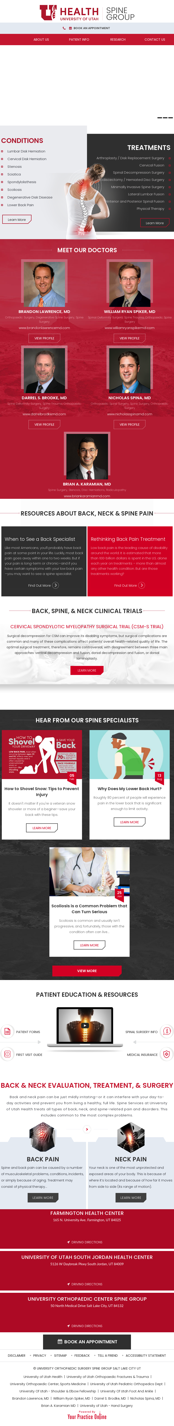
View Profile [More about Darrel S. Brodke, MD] (44, 424)
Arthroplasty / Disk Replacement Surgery (130, 158)
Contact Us (155, 39)
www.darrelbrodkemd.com (44, 414)
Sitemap (60, 1355)
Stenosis (14, 166)
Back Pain (43, 1159)
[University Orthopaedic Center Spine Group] (87, 12)
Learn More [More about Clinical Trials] (87, 670)
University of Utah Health (43, 1377)
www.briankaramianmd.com (87, 496)
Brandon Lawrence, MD (44, 311)
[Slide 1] (159, 117)
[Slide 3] (170, 117)
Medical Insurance (142, 1055)
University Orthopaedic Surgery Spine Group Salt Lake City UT (89, 1368)
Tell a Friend (108, 1355)
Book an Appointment (92, 28)
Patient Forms (28, 1032)
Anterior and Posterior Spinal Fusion (135, 201)
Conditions (22, 140)
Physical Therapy (150, 208)
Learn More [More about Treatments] (155, 223)
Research (118, 39)
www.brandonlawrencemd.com (44, 328)
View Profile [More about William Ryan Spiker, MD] (130, 338)
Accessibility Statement (146, 1355)
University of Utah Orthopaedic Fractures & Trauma (108, 1377)
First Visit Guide (29, 1055)
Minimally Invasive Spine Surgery (137, 186)
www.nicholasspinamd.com (129, 414)
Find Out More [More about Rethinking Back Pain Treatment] (125, 585)
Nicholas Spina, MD (130, 398)
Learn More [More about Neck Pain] (131, 1197)
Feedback (82, 1355)
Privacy (39, 1355)
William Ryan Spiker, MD (129, 311)
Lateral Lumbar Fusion (146, 194)
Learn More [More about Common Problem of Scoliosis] (89, 945)
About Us (41, 39)
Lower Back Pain (20, 205)
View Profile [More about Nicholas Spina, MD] (130, 424)
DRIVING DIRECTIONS (87, 1242)
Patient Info (79, 39)
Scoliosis (14, 189)
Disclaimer (16, 1355)
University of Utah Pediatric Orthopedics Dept (126, 1384)
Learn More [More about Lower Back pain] (129, 822)
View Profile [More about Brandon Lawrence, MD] (44, 338)
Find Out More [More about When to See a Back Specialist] (39, 585)
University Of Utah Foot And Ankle (126, 1391)
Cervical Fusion (151, 165)
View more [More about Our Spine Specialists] (87, 971)
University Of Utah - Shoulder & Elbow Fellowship (57, 1391)
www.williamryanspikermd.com (130, 328)
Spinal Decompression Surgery (138, 172)
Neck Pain (131, 1159)
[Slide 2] (165, 117)
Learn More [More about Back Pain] (43, 1197)
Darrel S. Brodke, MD (44, 398)
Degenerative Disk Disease (30, 197)
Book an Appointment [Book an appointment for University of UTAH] (90, 1342)
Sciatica (14, 174)
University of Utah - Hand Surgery (106, 1405)
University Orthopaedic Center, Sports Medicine (48, 1384)
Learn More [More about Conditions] (17, 219)
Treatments (149, 147)
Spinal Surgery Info (142, 1032)
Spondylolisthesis (21, 182)
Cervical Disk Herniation (26, 158)
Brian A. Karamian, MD (87, 484)
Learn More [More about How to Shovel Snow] (42, 828)
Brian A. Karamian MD (58, 1405)
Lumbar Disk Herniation (26, 151)
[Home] (18, 39)
